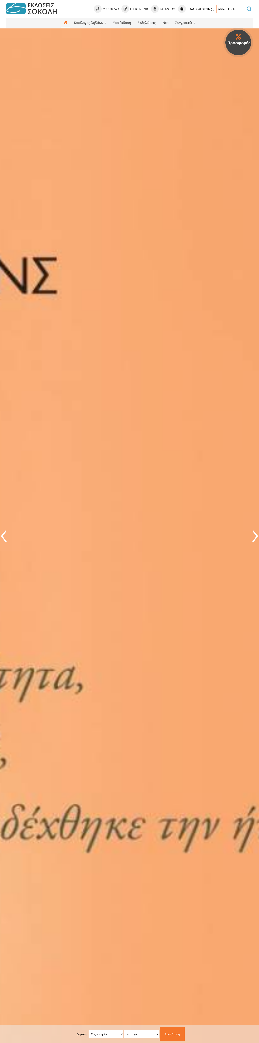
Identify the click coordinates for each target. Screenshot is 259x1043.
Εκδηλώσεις (147, 23)
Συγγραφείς (185, 23)
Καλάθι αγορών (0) (196, 9)
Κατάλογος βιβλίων (90, 23)
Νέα (165, 23)
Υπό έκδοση (122, 23)
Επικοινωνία (134, 9)
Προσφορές (238, 39)
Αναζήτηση (172, 1034)
